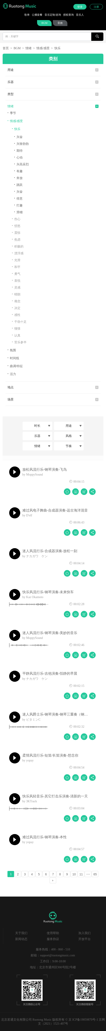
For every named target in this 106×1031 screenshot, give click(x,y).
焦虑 (16, 239)
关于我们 (21, 933)
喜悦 (16, 280)
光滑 (16, 260)
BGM (44, 23)
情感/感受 (43, 48)
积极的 (17, 246)
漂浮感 (17, 253)
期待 (18, 150)
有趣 (18, 171)
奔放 (18, 178)
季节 (11, 113)
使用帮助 (53, 933)
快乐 (57, 48)
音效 (60, 23)
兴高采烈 (21, 164)
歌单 (27, 14)
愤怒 (16, 225)
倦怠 (16, 301)
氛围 (11, 350)
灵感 (16, 287)
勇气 (16, 273)
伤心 (16, 219)
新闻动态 (21, 939)
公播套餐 (37, 14)
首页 (6, 48)
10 (74, 874)
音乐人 (80, 14)
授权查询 (68, 14)
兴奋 (18, 136)
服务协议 (53, 939)
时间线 (13, 358)
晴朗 (16, 294)
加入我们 (84, 933)
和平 (16, 266)
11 (81, 874)
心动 (18, 157)
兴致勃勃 (21, 143)
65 (95, 874)
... (88, 873)
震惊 (16, 232)
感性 (16, 314)
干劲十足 (19, 321)
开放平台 (84, 939)
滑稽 (18, 212)
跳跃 (18, 184)
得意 (18, 198)
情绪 (28, 48)
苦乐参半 (19, 342)
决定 (16, 308)
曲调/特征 (15, 366)
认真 (16, 335)
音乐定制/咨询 (53, 14)
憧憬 (16, 328)
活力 (11, 374)
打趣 (18, 205)
